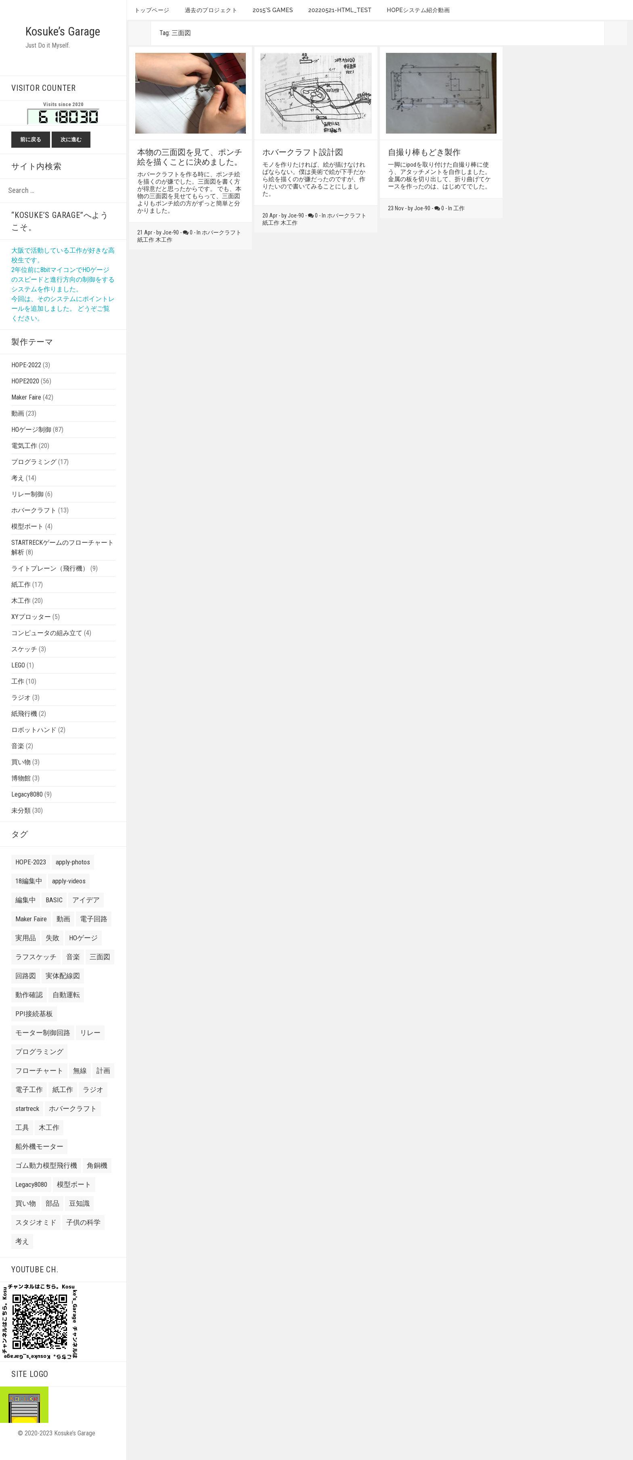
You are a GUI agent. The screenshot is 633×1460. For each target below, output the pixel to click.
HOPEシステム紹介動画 (418, 10)
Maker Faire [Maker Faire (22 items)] (31, 931)
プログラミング (34, 474)
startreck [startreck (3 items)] (27, 1121)
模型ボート (27, 538)
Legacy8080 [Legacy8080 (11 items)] (31, 1196)
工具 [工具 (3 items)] (22, 1140)
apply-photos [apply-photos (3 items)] (73, 874)
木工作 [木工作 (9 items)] (49, 1140)
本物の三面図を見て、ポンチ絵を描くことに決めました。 (189, 157)
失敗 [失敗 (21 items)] (52, 950)
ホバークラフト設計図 (302, 152)
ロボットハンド (34, 742)
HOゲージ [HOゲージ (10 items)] (83, 950)
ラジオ (21, 709)
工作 (17, 693)
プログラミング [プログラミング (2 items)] (39, 1064)
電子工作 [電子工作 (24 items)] (29, 1102)
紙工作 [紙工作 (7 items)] (62, 1102)
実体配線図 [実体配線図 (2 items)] (63, 988)
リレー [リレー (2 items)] (90, 1045)
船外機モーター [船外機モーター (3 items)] (39, 1159)
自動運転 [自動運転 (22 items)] (66, 1007)
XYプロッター (31, 629)
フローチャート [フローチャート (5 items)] (39, 1083)
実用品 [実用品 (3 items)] (25, 950)
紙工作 (21, 596)
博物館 (21, 790)
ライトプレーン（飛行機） (50, 580)
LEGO (18, 677)
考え (17, 490)
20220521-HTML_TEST (340, 10)
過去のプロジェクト (211, 10)
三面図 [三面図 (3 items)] (100, 969)
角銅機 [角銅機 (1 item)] (97, 1177)
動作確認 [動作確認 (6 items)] (29, 1007)
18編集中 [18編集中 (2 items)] (28, 893)
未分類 (21, 822)
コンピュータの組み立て (46, 645)
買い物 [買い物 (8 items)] (25, 1215)
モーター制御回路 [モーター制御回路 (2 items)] (42, 1045)
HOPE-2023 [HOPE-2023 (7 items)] (30, 874)
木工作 (21, 613)
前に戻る (30, 152)
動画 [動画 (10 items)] (63, 931)
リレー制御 (27, 506)
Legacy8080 (27, 806)
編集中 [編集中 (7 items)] (25, 912)
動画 (17, 425)
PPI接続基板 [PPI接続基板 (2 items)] (34, 1026)
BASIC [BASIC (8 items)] (54, 912)
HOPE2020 (25, 393)
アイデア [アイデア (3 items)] (86, 912)
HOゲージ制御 (31, 442)
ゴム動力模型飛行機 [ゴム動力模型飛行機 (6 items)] (46, 1177)
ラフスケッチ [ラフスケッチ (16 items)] (36, 969)
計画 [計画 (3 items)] (103, 1083)
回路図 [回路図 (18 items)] (25, 988)
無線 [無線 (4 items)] (80, 1083)
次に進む (71, 152)
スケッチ (24, 661)
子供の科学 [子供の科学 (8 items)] (83, 1234)
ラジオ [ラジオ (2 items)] (93, 1102)
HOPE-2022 (26, 377)
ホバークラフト (34, 522)
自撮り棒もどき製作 (424, 152)
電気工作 (24, 458)
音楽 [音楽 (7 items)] (73, 969)
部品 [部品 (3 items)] (52, 1215)
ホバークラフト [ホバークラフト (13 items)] (73, 1121)
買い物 (21, 774)
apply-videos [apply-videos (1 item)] (69, 893)
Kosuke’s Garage (46, 37)
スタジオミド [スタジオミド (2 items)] (36, 1234)
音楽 (17, 758)
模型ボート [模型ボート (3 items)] (74, 1196)
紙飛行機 (24, 726)
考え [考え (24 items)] (22, 1253)
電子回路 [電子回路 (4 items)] (93, 931)
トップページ (152, 10)
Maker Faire (26, 409)
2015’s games (273, 10)
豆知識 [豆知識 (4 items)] (79, 1215)
